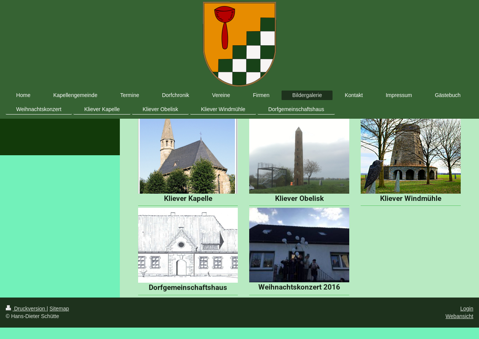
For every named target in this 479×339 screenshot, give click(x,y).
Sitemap (59, 309)
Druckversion (26, 309)
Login (466, 309)
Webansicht (459, 316)
